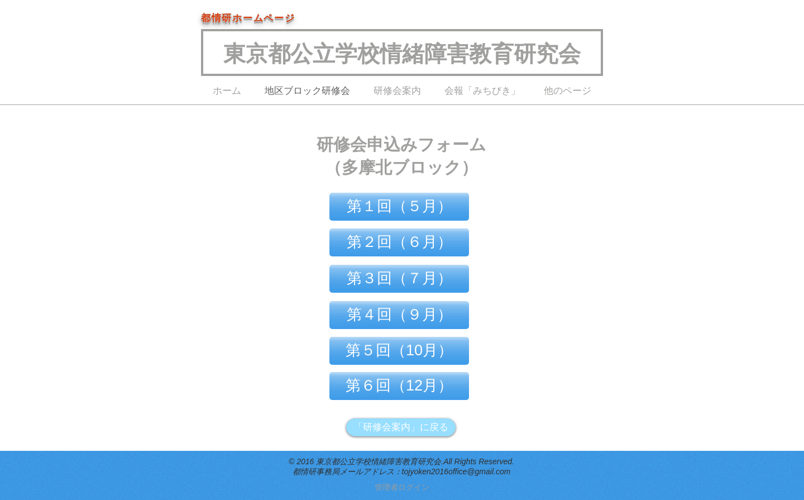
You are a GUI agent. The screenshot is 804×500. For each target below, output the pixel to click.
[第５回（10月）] (399, 351)
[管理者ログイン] (402, 487)
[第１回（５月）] (399, 207)
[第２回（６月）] (399, 242)
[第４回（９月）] (399, 315)
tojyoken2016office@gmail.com (456, 471)
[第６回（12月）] (399, 386)
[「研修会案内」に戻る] (401, 427)
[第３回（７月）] (399, 279)
